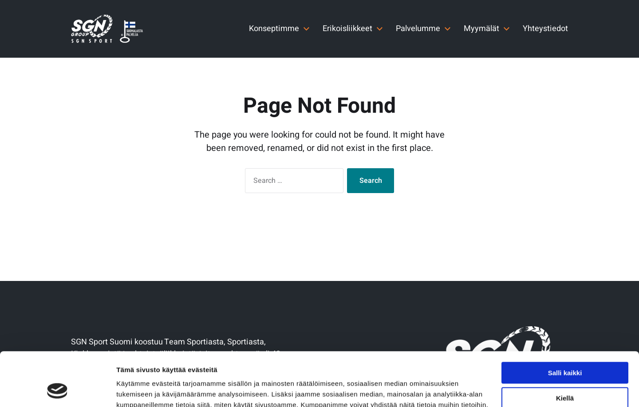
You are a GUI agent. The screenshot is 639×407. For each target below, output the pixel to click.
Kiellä (565, 347)
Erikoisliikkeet (347, 29)
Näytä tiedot (135, 389)
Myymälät (481, 29)
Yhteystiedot (545, 29)
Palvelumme (418, 29)
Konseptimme (274, 29)
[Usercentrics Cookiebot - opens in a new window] (57, 389)
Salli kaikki (565, 322)
